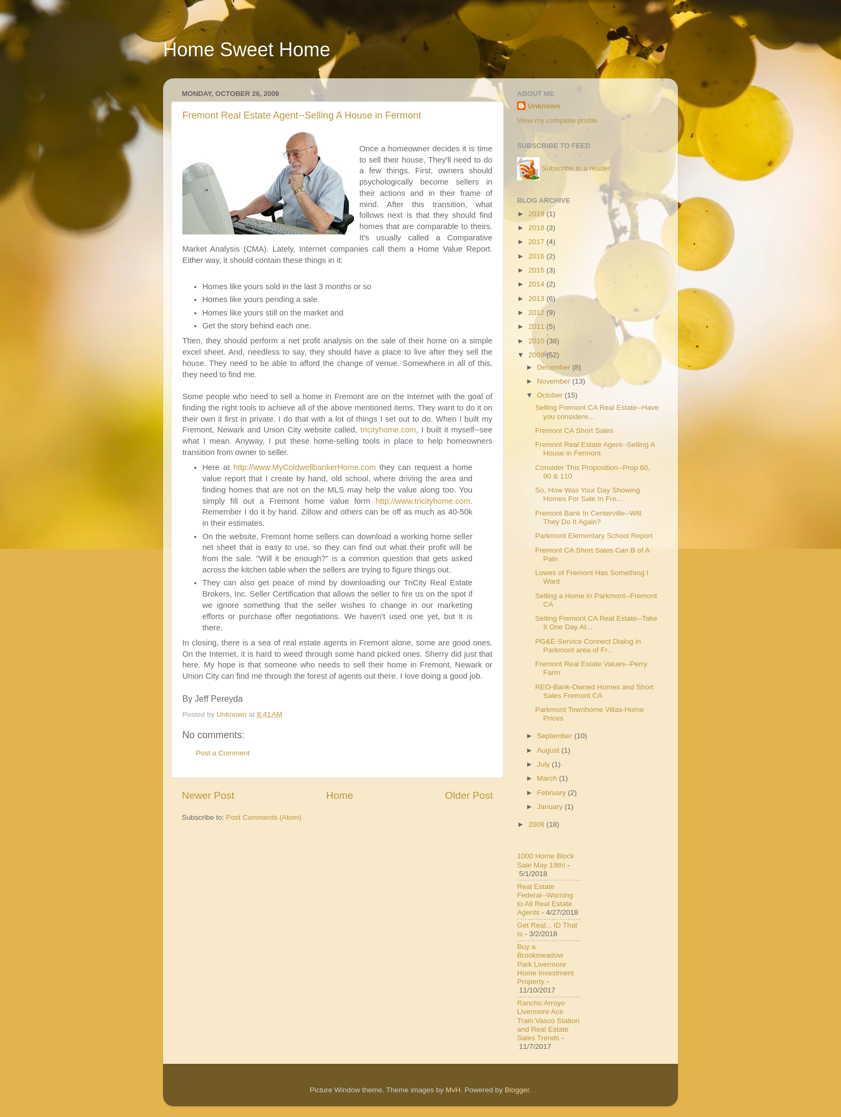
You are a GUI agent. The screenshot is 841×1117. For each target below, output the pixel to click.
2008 (537, 824)
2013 (537, 299)
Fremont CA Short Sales (574, 431)
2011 (537, 326)
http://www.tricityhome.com (422, 501)
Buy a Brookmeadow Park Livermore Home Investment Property (545, 964)
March (548, 778)
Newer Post (208, 795)
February (552, 793)
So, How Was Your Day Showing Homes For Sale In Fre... (587, 494)
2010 (537, 341)
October (551, 395)
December (554, 367)
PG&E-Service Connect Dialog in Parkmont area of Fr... (588, 645)
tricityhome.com (388, 429)
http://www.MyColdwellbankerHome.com (304, 467)
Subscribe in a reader (576, 168)
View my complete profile (557, 120)
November (554, 381)
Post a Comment (223, 753)
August (549, 750)
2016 (537, 256)
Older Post (469, 795)
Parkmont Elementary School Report (594, 536)
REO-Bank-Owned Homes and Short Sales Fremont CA (594, 691)
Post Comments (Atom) (263, 817)
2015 (537, 270)
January (551, 807)
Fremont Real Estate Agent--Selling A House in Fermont (301, 115)
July (544, 764)
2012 (537, 312)
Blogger (517, 1090)
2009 (537, 355)
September (555, 736)
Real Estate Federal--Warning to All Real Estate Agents (545, 900)
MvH (453, 1090)
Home (339, 795)
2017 (537, 242)
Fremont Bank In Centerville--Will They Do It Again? (588, 517)
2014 (537, 284)
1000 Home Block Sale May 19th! (545, 860)
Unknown (544, 106)
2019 (537, 214)
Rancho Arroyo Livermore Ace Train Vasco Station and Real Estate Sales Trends (548, 1020)
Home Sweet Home (246, 50)
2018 (537, 228)
